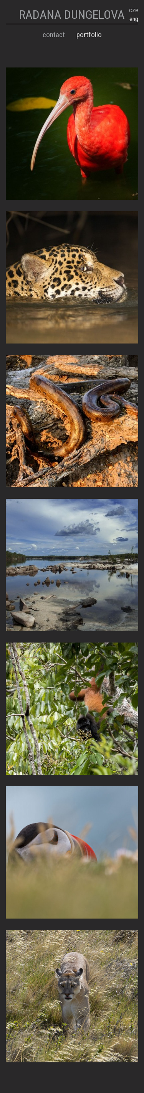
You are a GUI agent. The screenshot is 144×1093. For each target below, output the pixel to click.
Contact (54, 34)
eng (133, 19)
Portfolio (89, 34)
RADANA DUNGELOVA (72, 14)
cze (133, 10)
